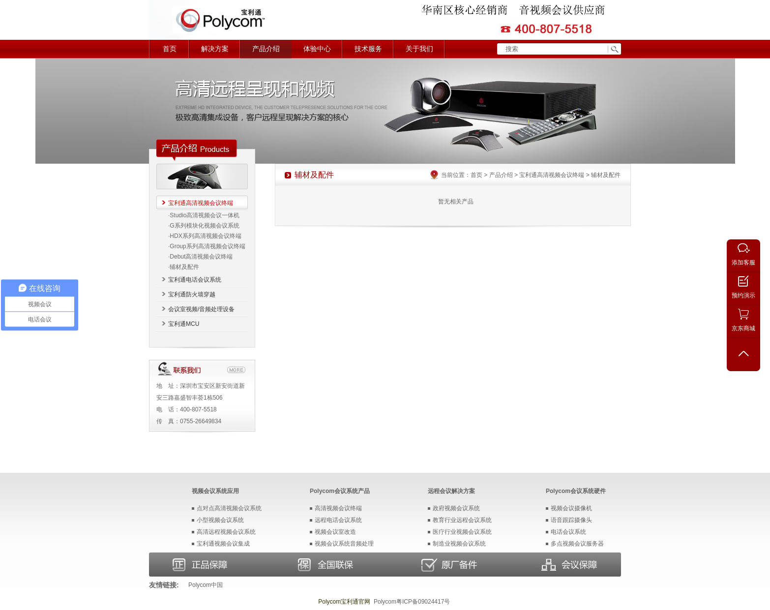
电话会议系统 (568, 531)
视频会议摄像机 (571, 508)
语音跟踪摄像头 (571, 520)
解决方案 (215, 49)
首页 (170, 49)
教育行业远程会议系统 (462, 520)
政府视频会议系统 (456, 508)
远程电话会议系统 (338, 520)
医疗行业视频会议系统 (462, 531)
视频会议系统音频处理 (344, 543)
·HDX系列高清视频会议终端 (204, 235)
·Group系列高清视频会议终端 (206, 246)
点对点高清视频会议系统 (229, 508)
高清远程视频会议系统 (226, 531)
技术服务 (368, 49)
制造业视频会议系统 (459, 543)
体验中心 (317, 49)
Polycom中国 (205, 584)
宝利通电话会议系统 (194, 279)
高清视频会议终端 (338, 508)
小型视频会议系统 (220, 520)
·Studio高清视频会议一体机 (203, 215)
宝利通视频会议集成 (223, 543)
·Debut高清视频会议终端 (200, 256)
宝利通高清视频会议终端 (200, 203)
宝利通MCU (183, 323)
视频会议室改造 (335, 531)
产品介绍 (266, 49)
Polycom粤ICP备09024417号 (412, 601)
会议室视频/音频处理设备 (201, 309)
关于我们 (419, 49)
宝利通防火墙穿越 (191, 294)
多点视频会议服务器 (577, 543)
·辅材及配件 (183, 266)
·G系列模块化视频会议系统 (203, 225)
